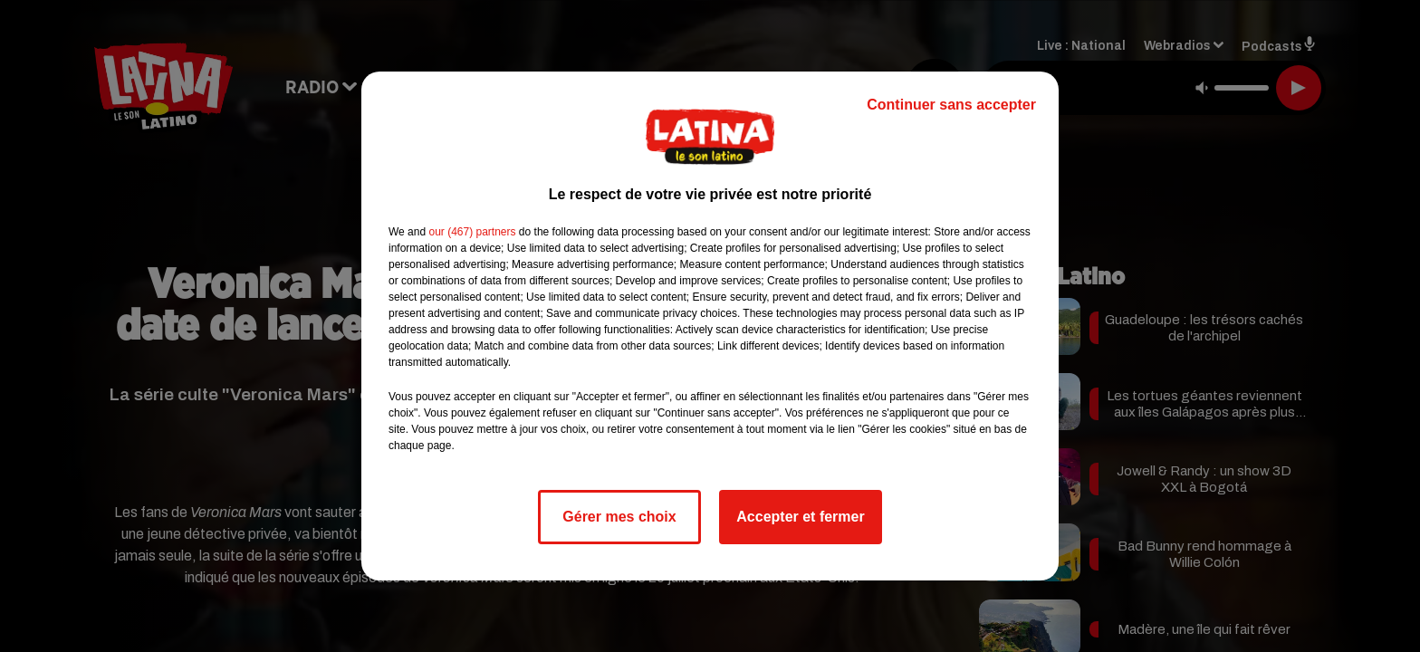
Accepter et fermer (800, 516)
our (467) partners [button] (471, 231)
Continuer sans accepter (951, 104)
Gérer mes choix (619, 516)
